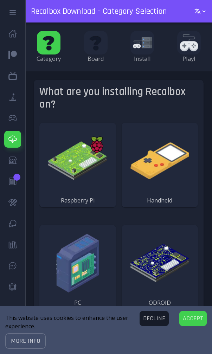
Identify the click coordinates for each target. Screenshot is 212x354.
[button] (25, 341)
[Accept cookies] (193, 318)
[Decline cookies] (154, 318)
